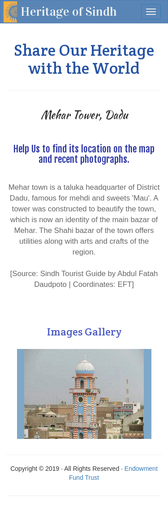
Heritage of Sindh (69, 11)
